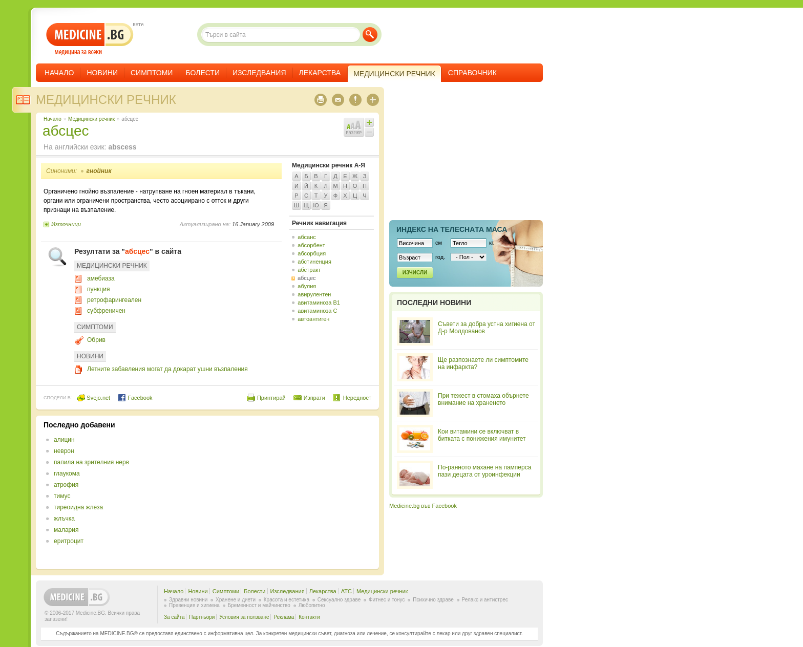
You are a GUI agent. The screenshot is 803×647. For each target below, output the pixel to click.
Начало (59, 73)
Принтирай (271, 398)
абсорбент (311, 245)
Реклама (283, 617)
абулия (307, 286)
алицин (64, 439)
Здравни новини (188, 599)
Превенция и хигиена (194, 605)
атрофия (66, 484)
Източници (66, 224)
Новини (102, 73)
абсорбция (312, 253)
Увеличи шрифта (369, 122)
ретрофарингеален (114, 300)
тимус (62, 496)
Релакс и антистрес (485, 599)
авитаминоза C (317, 311)
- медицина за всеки (90, 39)
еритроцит (68, 541)
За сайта (174, 617)
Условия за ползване (244, 617)
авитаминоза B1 (319, 302)
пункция (98, 289)
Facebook (135, 398)
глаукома (67, 473)
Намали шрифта (369, 132)
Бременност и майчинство (259, 605)
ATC (346, 591)
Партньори (202, 617)
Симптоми (152, 73)
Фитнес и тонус (387, 599)
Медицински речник (106, 99)
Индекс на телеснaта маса (451, 229)
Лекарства (320, 73)
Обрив (96, 339)
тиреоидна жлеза (78, 507)
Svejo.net (93, 398)
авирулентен (314, 294)
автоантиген (313, 319)
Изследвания (259, 73)
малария (66, 529)
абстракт (309, 270)
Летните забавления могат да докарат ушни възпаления (167, 369)
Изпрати (314, 398)
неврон (64, 451)
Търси (370, 34)
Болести (202, 73)
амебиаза (101, 278)
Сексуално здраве (339, 599)
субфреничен (106, 310)
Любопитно (312, 605)
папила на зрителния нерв (91, 462)
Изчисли (415, 272)
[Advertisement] (288, 492)
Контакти (309, 617)
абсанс (307, 237)
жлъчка (64, 518)
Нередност (357, 398)
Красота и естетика (286, 599)
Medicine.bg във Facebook (423, 506)
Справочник (472, 73)
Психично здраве (433, 599)
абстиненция (314, 261)
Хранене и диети (236, 599)
